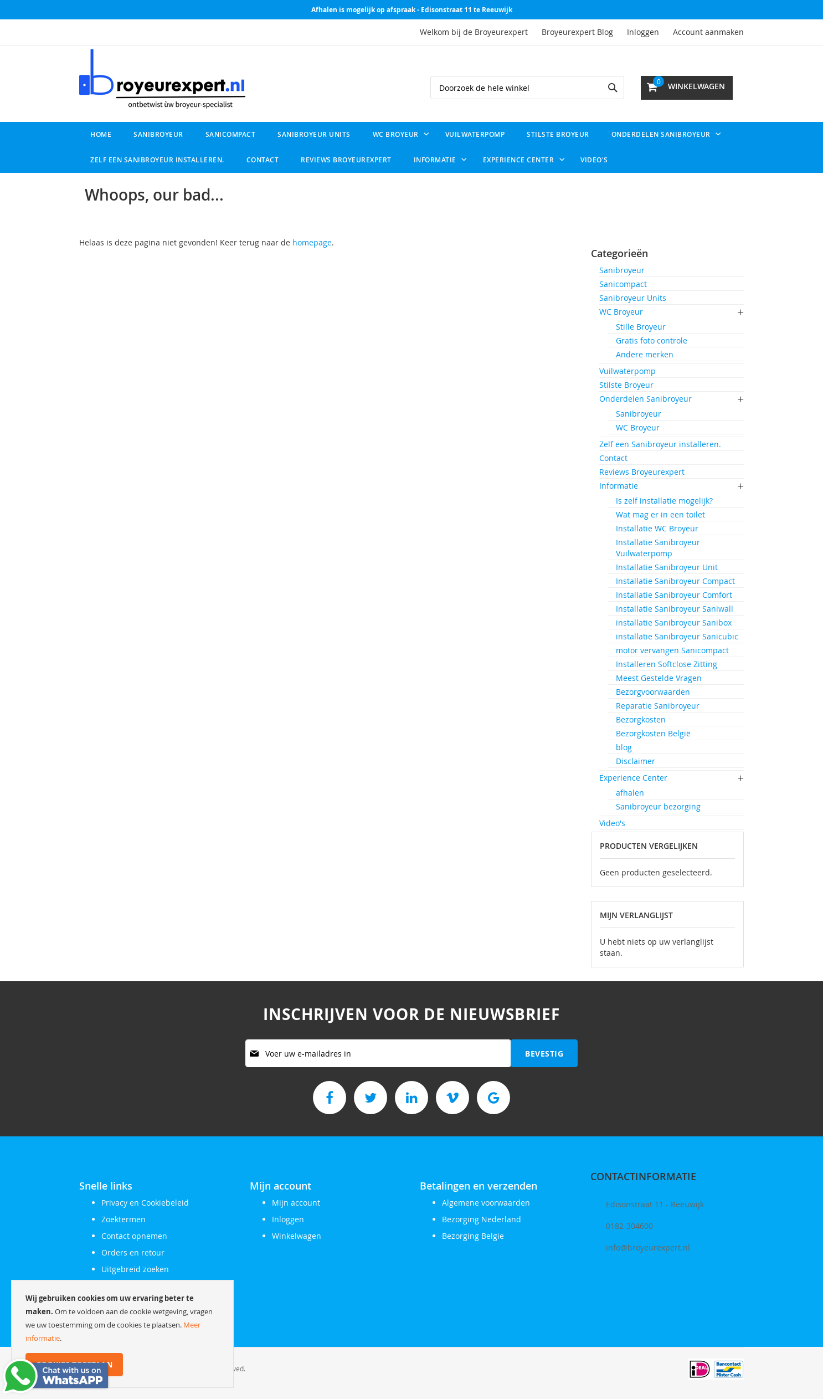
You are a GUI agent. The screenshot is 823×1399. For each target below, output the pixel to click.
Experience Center (633, 777)
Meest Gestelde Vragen (659, 678)
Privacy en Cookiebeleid (145, 1202)
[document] (122, 1334)
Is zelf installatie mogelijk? (664, 500)
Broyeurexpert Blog (577, 32)
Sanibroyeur (622, 270)
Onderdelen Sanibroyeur (645, 398)
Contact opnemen (134, 1236)
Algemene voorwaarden (486, 1202)
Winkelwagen (296, 1236)
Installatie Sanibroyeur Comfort (674, 595)
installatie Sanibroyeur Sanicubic (677, 636)
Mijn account (296, 1202)
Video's (612, 823)
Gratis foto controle (651, 340)
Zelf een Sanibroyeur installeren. (660, 444)
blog (624, 747)
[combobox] (527, 87)
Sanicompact (623, 284)
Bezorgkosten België (653, 733)
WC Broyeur (621, 311)
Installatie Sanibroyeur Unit (667, 567)
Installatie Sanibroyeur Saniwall (674, 608)
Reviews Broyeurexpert (642, 472)
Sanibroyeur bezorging (658, 806)
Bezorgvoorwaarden (653, 691)
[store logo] (162, 79)
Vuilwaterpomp (627, 371)
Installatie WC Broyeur (657, 528)
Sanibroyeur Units (632, 298)
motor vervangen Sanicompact (672, 650)
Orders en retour (132, 1252)
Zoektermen (123, 1219)
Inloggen (643, 32)
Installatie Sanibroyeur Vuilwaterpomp (658, 547)
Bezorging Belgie (473, 1236)
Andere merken (644, 354)
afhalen (630, 792)
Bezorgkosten (641, 719)
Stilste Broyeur (626, 385)
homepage (312, 242)
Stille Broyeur (641, 326)
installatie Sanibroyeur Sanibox (674, 622)
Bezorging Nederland (481, 1219)
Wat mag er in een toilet (660, 514)
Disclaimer (635, 761)
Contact (613, 458)
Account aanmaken (708, 32)
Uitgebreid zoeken (135, 1269)
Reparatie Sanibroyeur (657, 705)
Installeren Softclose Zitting (666, 664)
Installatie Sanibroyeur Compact (675, 581)
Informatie (618, 485)
